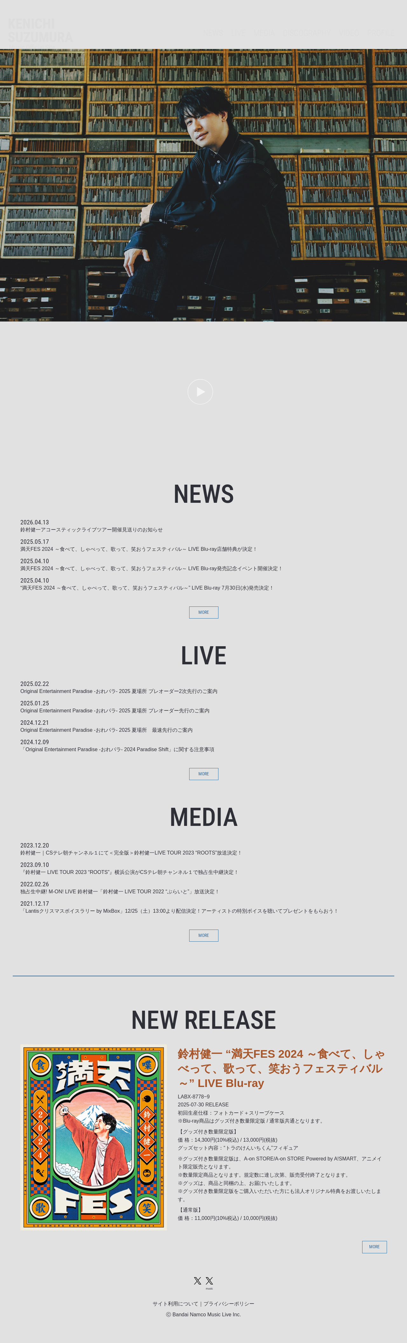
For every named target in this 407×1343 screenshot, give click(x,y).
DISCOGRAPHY (296, 24)
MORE (203, 613)
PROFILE (378, 24)
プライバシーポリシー (229, 1312)
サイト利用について (175, 1312)
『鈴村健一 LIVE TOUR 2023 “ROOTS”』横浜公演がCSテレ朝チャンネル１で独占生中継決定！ (129, 875)
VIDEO (343, 24)
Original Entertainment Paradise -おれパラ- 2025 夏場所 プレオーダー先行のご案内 (115, 712)
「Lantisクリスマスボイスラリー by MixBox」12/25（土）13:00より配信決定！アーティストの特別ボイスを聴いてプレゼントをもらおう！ (179, 914)
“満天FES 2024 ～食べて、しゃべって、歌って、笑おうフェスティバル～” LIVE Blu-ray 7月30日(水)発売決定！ (147, 588)
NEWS (190, 24)
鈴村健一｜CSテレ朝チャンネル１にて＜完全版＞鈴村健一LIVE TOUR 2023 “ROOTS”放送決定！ (131, 856)
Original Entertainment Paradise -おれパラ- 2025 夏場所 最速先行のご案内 (106, 731)
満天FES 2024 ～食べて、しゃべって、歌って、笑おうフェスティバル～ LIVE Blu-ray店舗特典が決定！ (139, 549)
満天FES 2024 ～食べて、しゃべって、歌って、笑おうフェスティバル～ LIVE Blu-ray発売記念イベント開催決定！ (151, 568)
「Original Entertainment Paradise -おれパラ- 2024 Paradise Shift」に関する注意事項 (117, 750)
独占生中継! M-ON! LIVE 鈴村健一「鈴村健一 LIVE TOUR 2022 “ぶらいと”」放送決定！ (120, 894)
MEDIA (247, 24)
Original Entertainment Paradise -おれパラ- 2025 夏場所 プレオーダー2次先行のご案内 (118, 693)
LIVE (218, 24)
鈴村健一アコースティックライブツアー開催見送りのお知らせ (91, 529)
